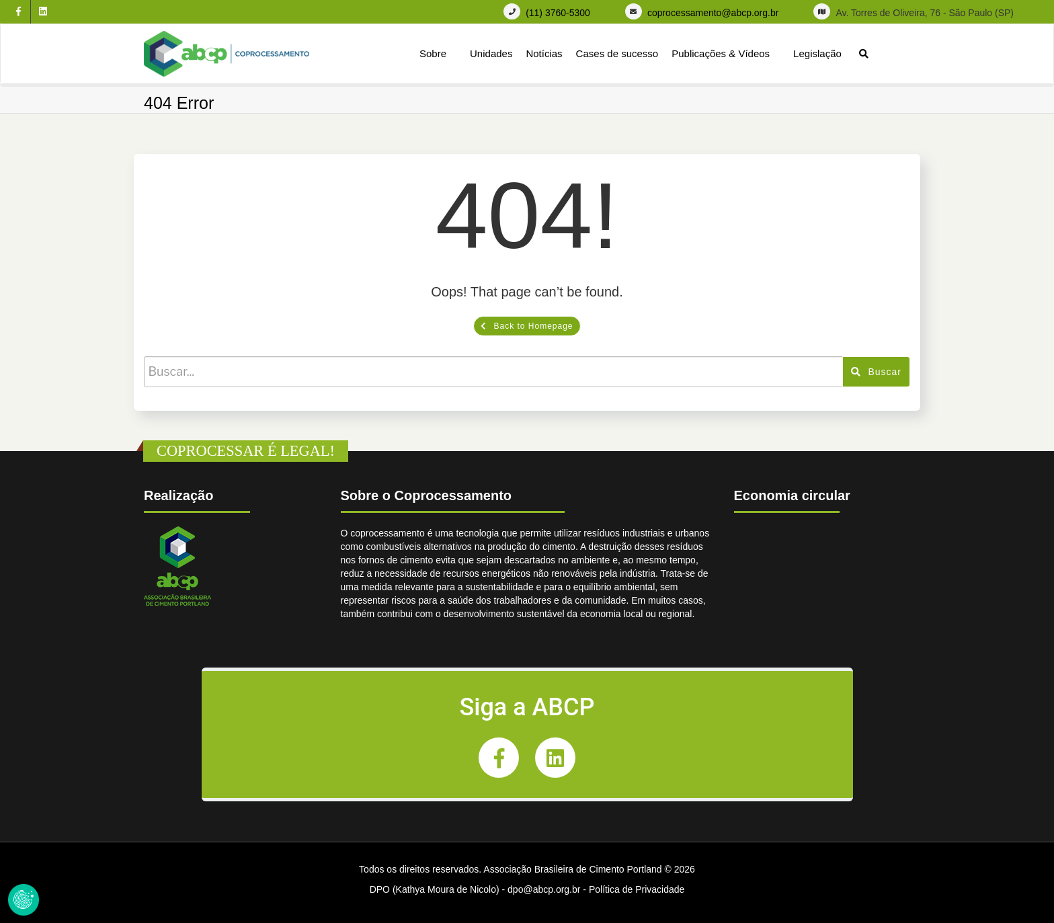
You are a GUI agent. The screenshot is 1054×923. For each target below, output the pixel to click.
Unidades (491, 53)
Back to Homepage (527, 326)
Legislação (817, 53)
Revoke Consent (23, 899)
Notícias (544, 53)
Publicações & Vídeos (721, 53)
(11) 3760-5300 (558, 13)
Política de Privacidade (636, 889)
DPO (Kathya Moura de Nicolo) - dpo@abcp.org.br (475, 889)
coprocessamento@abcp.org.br (713, 13)
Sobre (432, 53)
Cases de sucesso (617, 53)
